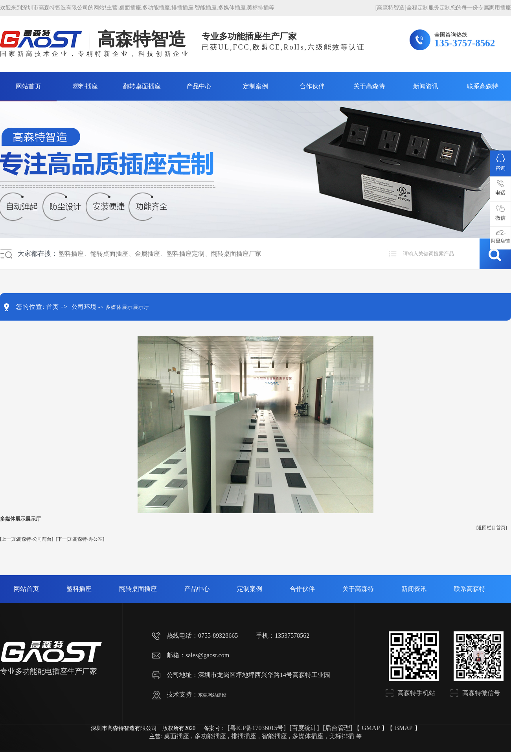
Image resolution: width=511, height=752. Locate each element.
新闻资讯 (425, 86)
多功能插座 (156, 8)
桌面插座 (130, 8)
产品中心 (198, 86)
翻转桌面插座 (142, 86)
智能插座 (206, 8)
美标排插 (258, 8)
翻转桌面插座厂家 (236, 253)
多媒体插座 (232, 8)
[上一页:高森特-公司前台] (26, 539)
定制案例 (255, 86)
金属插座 (147, 253)
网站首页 (28, 86)
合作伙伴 (312, 86)
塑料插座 (85, 86)
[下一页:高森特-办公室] (80, 539)
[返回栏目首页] (491, 527)
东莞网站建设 (212, 695)
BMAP (403, 727)
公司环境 (84, 307)
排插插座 (182, 8)
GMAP (371, 727)
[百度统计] (304, 727)
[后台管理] (337, 727)
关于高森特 (369, 86)
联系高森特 (482, 86)
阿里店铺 (500, 237)
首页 (52, 307)
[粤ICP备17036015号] (257, 727)
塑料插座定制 (185, 253)
